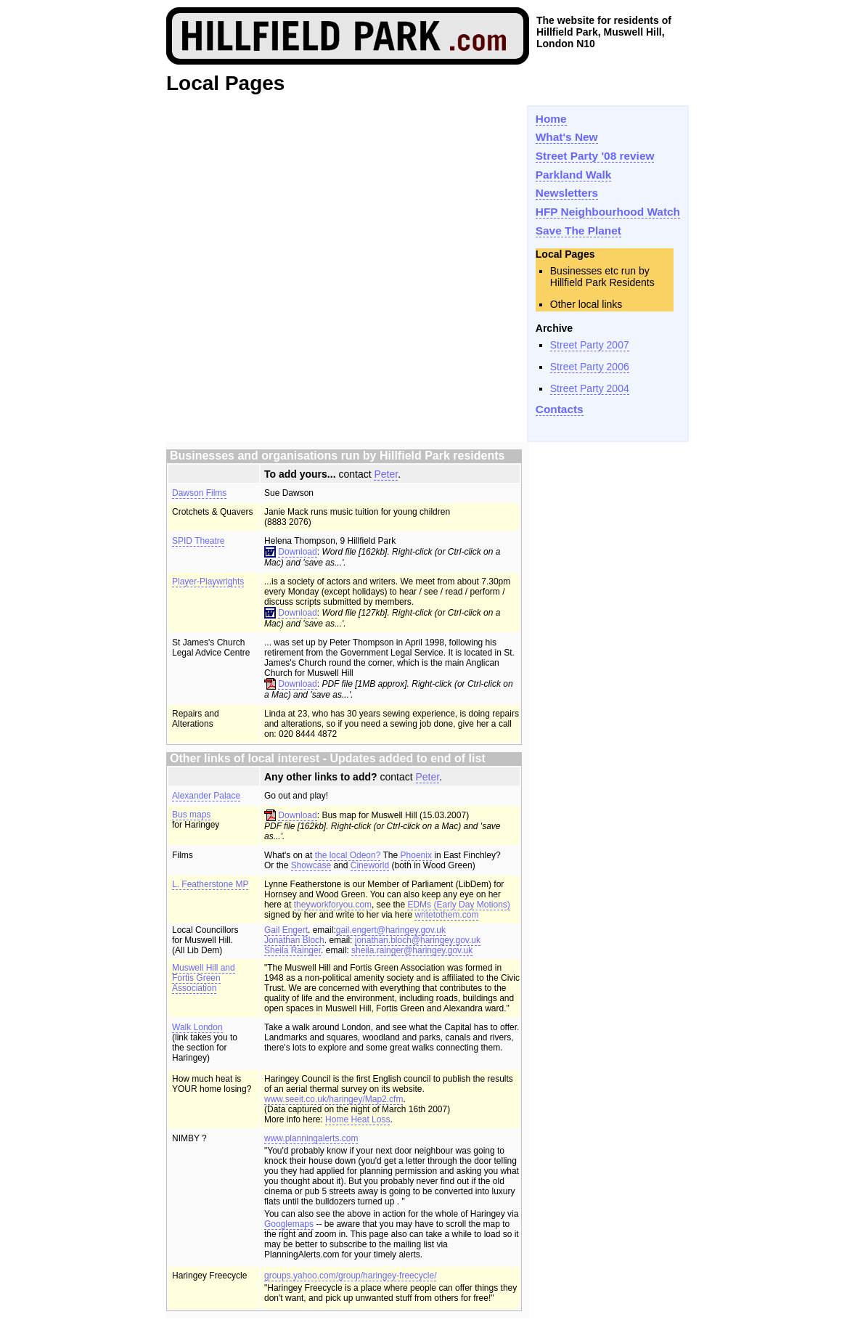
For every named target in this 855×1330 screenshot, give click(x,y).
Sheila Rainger (292, 950)
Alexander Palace (206, 796)
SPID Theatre (198, 541)
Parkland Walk (574, 174)
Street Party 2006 (589, 366)
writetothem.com (446, 915)
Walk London (197, 1027)
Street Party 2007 (589, 345)
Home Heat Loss (357, 1119)
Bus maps (191, 814)
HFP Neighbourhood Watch (608, 211)
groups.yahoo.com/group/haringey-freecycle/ (350, 1275)
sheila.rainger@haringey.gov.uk (411, 950)
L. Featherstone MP (210, 884)
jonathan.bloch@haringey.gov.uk (417, 940)
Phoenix (416, 855)
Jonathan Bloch (294, 940)
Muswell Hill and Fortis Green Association (203, 978)
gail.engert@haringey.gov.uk (391, 930)
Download (297, 552)
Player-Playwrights (208, 581)
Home (551, 119)
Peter (386, 474)
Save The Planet (578, 230)
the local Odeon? (348, 855)
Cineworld (370, 865)
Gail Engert (286, 930)
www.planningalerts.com (311, 1138)
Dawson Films (199, 493)
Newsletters (567, 193)
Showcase (311, 865)
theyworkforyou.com (333, 904)
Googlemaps (289, 1224)
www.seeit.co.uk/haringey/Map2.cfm (333, 1099)
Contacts (560, 409)
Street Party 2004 (589, 388)
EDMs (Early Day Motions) (458, 904)
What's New (567, 137)
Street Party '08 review (595, 156)
